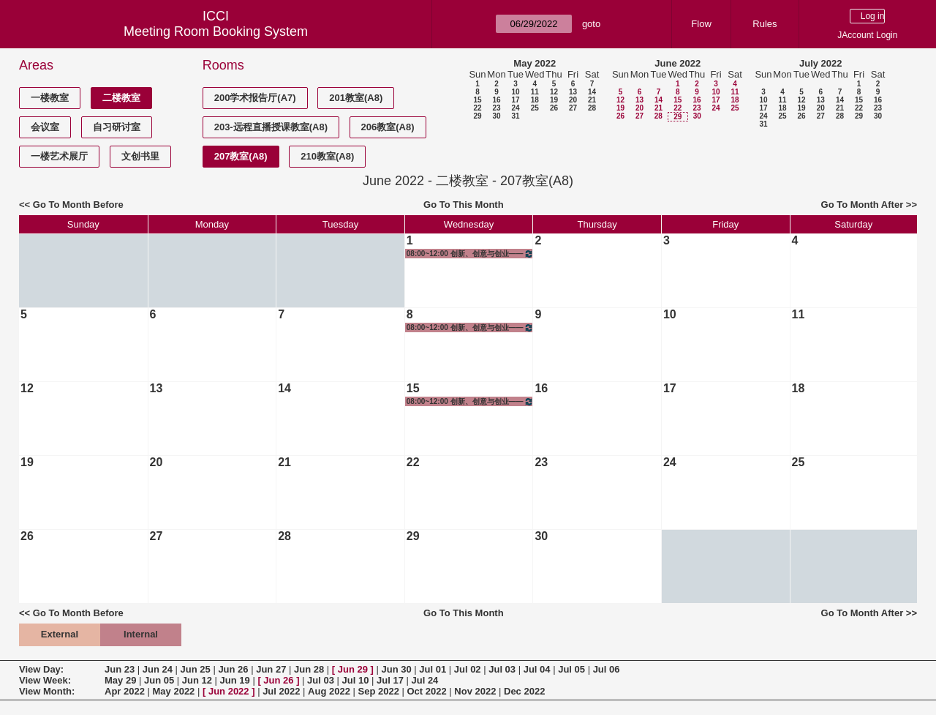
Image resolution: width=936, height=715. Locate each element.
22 (477, 108)
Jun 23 (120, 669)
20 (573, 100)
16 (496, 100)
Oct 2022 (426, 691)
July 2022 (820, 63)
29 (477, 116)
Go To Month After (862, 204)
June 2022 (677, 63)
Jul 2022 (281, 691)
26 (554, 108)
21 (592, 100)
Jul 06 (606, 669)
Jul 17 (390, 680)
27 (573, 108)
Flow (701, 23)
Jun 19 (235, 680)
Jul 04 (537, 669)
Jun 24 (158, 669)
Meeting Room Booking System (216, 31)
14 (592, 92)
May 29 (120, 680)
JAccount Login (867, 35)
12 (554, 92)
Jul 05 (571, 669)
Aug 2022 (329, 691)
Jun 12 (197, 680)
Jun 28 (309, 669)
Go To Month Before (78, 204)
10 (515, 92)
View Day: (41, 669)
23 (496, 108)
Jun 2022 (228, 691)
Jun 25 (196, 669)
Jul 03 (502, 669)
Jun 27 (271, 669)
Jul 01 (432, 669)
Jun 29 (353, 669)
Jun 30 (396, 669)
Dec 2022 (524, 691)
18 (535, 100)
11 (535, 92)
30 (496, 116)
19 (554, 100)
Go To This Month (463, 204)
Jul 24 (424, 680)
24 (515, 108)
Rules (764, 23)
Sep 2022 (378, 691)
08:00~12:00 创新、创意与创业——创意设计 (471, 253)
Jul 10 (355, 680)
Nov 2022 (475, 691)
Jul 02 (467, 669)
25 (535, 108)
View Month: (47, 691)
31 (515, 116)
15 (477, 100)
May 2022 (534, 63)
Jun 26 (233, 669)
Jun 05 (159, 680)
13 (573, 92)
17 (515, 100)
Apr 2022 (125, 691)
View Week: (45, 680)
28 (592, 108)
